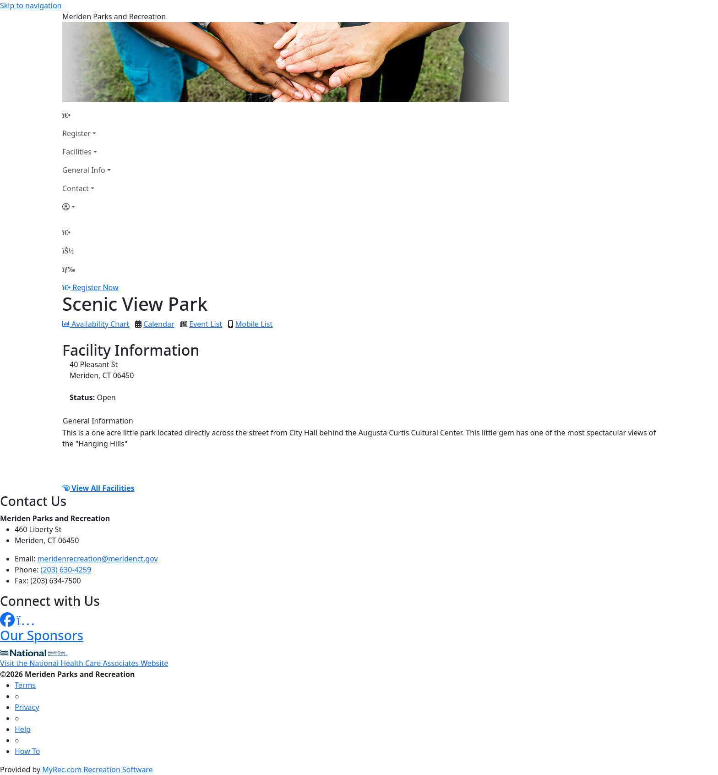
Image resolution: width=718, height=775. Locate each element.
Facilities (77, 152)
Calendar (158, 324)
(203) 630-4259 (66, 570)
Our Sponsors (41, 635)
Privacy (27, 707)
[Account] (86, 207)
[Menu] (68, 269)
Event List (205, 324)
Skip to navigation (30, 5)
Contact (75, 188)
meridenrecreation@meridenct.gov (98, 559)
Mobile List (253, 324)
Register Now (95, 287)
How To (27, 751)
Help (23, 729)
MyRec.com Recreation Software (97, 769)
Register (76, 133)
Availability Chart (95, 324)
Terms (25, 685)
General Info (83, 170)
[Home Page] (86, 115)
